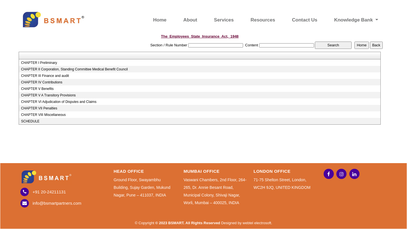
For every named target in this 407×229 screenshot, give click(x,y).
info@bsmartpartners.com (57, 203)
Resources (263, 20)
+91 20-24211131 (49, 192)
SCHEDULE (30, 121)
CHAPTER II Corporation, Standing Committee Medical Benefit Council (74, 69)
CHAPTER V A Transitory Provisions (48, 95)
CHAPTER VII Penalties (39, 108)
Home (159, 20)
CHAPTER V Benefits (37, 89)
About (190, 20)
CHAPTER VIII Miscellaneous (43, 115)
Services (224, 20)
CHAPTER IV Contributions (41, 82)
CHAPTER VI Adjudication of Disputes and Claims (58, 102)
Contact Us (304, 20)
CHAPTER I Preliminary (39, 63)
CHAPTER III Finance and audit (45, 76)
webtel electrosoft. (257, 223)
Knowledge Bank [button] (354, 20)
